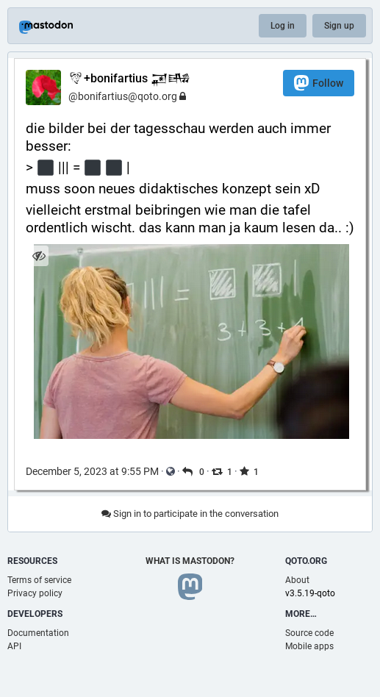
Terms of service (39, 580)
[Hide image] (39, 255)
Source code (309, 633)
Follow (318, 82)
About (297, 580)
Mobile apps (309, 646)
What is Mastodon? (190, 561)
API (14, 646)
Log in (282, 26)
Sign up (339, 26)
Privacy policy (34, 593)
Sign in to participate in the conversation (190, 513)
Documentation (38, 633)
